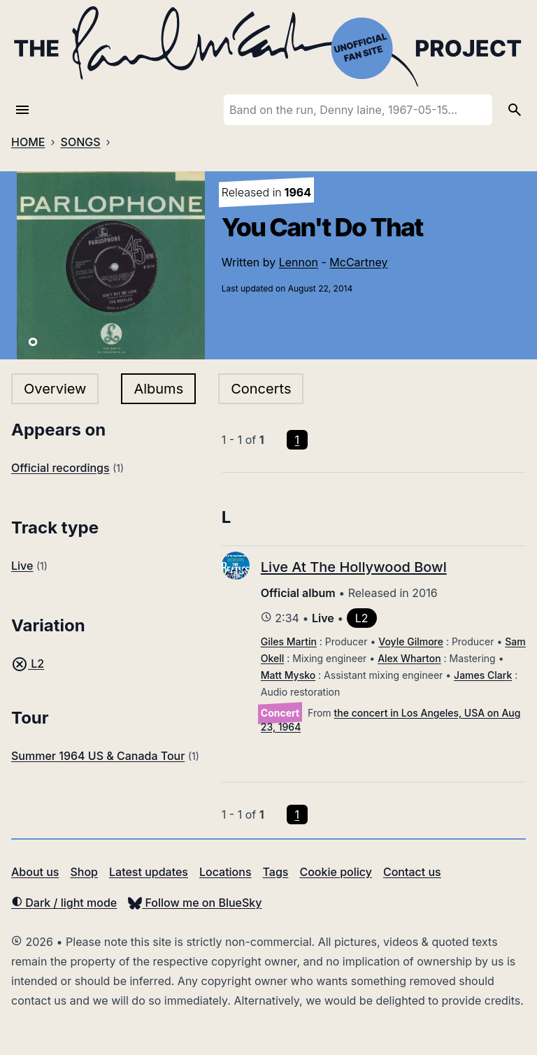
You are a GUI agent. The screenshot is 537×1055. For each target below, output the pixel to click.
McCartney (358, 262)
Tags (276, 872)
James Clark (483, 675)
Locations (225, 872)
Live (22, 566)
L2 (27, 663)
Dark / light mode (64, 903)
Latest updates (148, 872)
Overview (55, 388)
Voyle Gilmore (410, 641)
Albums (158, 388)
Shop (84, 872)
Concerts (261, 388)
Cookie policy (335, 872)
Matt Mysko (288, 675)
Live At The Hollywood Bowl (354, 567)
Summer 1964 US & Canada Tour (98, 756)
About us (35, 872)
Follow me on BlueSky (195, 903)
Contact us (412, 872)
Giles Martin (289, 641)
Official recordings (60, 468)
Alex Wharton (409, 658)
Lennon (298, 262)
